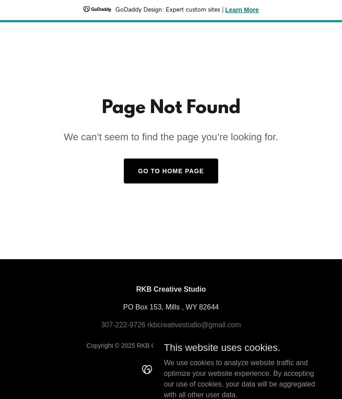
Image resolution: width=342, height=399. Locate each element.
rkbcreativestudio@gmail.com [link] (194, 325)
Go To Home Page (171, 171)
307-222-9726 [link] (123, 325)
